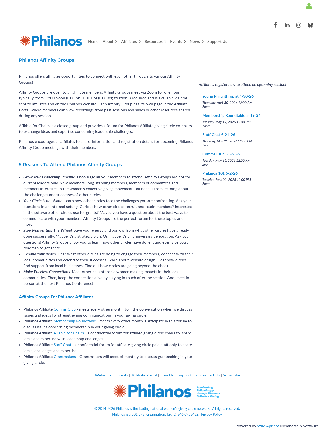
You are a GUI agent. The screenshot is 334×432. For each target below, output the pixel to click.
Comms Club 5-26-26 (221, 153)
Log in (309, 6)
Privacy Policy (211, 414)
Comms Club (65, 309)
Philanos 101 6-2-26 (220, 173)
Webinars (103, 375)
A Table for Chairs (68, 332)
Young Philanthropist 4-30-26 (228, 96)
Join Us (167, 375)
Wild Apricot (268, 425)
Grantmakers (65, 356)
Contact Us (210, 375)
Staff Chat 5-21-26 (218, 134)
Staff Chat (62, 344)
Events (122, 375)
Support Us (187, 375)
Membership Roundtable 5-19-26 (231, 115)
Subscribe (231, 375)
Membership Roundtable (75, 321)
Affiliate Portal (144, 375)
